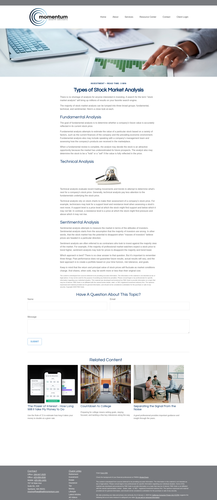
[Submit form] (35, 341)
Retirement (73, 474)
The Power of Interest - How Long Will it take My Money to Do (50, 408)
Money (72, 489)
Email (112, 299)
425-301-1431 (40, 480)
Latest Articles (75, 494)
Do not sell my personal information (147, 497)
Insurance (73, 483)
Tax (70, 486)
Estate (71, 480)
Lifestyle (72, 491)
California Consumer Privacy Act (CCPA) (165, 495)
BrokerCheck (144, 477)
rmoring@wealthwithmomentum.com (43, 491)
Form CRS (104, 473)
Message (32, 317)
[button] (103, 16)
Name (30, 299)
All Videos (73, 497)
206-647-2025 (40, 474)
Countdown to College (96, 406)
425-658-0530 (40, 477)
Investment (73, 477)
